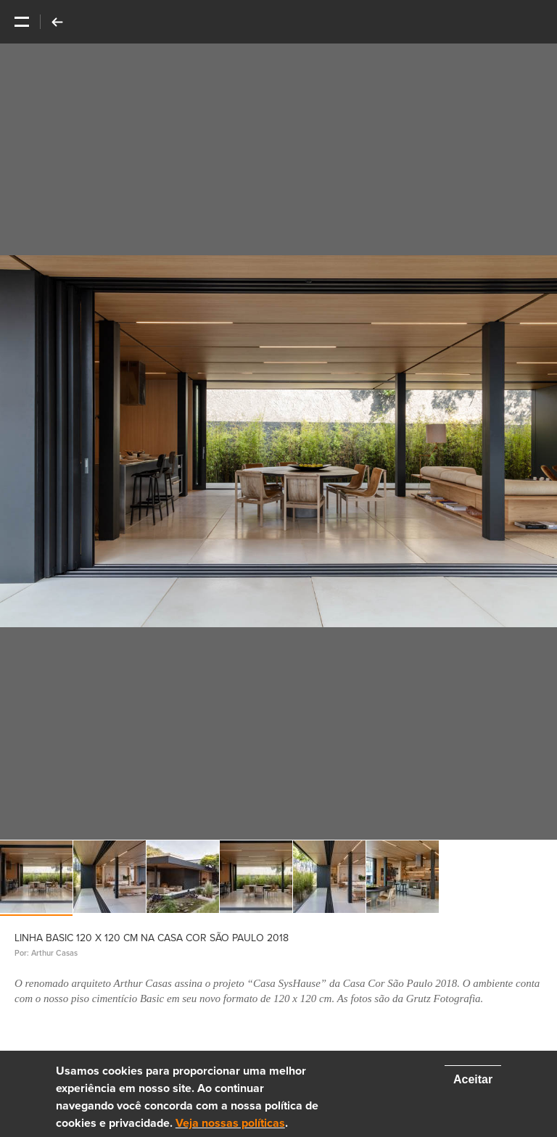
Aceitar (472, 1079)
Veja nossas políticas (230, 1123)
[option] (278, 442)
